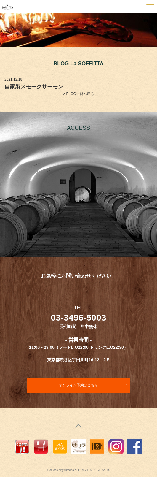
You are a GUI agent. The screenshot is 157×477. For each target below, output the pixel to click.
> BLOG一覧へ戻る (78, 94)
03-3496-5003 (78, 317)
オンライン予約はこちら (78, 385)
